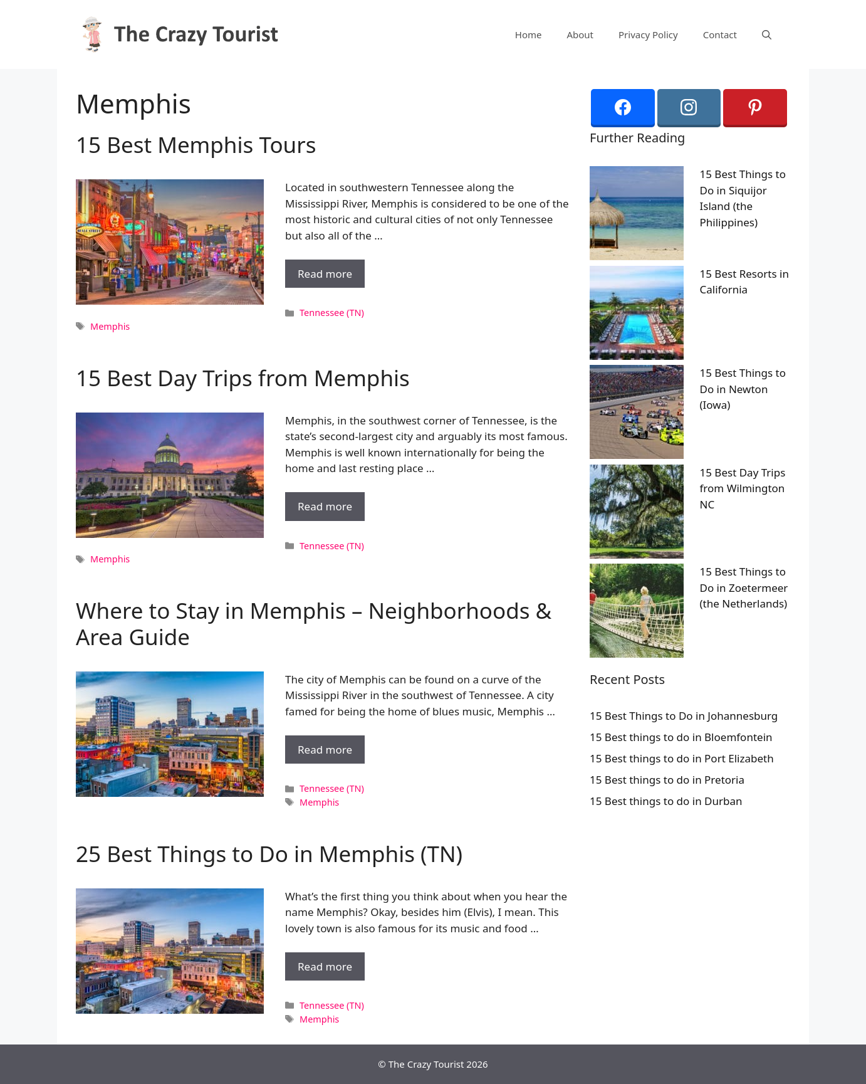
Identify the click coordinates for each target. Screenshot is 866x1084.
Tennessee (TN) (332, 312)
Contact (720, 34)
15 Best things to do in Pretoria (667, 779)
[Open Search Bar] (766, 34)
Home (528, 34)
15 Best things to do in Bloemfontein (681, 737)
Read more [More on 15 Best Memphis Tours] (325, 273)
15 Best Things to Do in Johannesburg (684, 715)
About (579, 34)
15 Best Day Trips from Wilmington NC (743, 488)
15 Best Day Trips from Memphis (243, 377)
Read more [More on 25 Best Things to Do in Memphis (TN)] (325, 966)
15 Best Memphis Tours (196, 144)
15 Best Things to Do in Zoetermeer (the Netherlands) (744, 587)
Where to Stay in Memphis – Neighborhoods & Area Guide (313, 623)
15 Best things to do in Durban (666, 801)
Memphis (110, 326)
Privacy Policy (648, 34)
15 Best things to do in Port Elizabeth (682, 758)
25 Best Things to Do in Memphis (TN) (269, 853)
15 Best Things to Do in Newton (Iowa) (743, 389)
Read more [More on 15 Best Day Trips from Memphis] (325, 506)
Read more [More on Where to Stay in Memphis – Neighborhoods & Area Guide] (325, 749)
